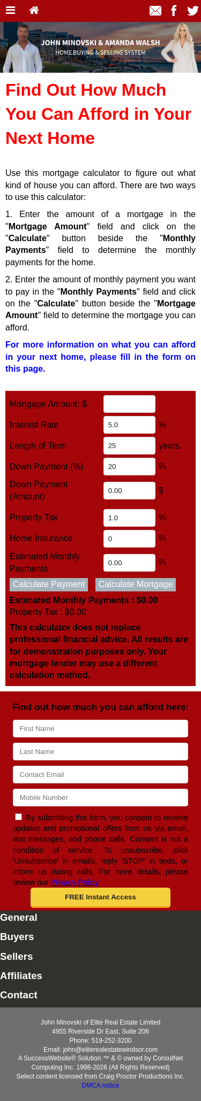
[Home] (34, 11)
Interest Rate (34, 424)
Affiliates (21, 975)
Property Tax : (48, 612)
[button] (101, 898)
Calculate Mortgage (136, 584)
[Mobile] (100, 797)
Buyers (17, 936)
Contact (19, 994)
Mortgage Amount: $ (48, 404)
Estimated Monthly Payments (84, 600)
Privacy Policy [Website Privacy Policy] (74, 882)
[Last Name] (100, 751)
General (19, 917)
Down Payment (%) (47, 466)
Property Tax (34, 517)
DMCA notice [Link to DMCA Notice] (100, 1085)
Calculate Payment (49, 584)
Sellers (16, 956)
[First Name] (100, 728)
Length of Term (38, 445)
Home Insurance (41, 538)
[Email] (100, 774)
